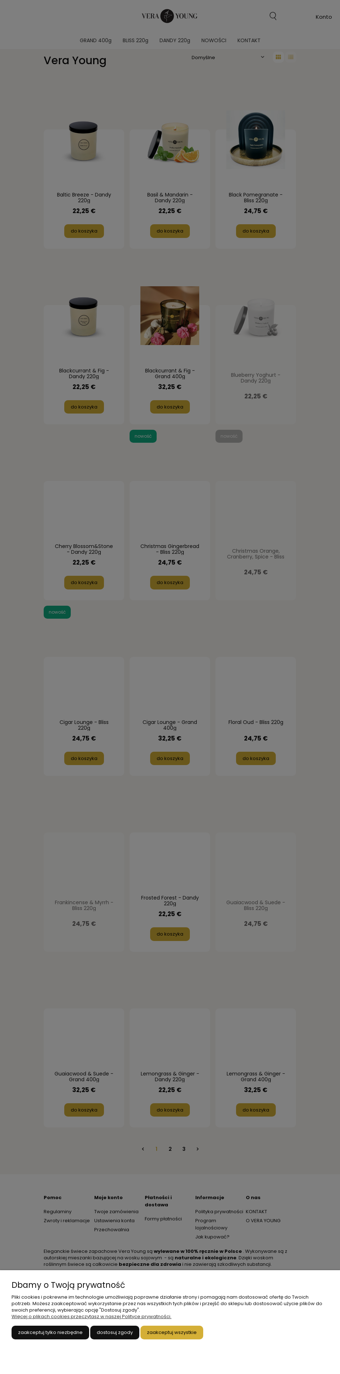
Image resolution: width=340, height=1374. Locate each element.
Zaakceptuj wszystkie (172, 1332)
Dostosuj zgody (115, 1332)
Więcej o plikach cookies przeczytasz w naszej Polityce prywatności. (91, 1316)
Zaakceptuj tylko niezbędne (50, 1332)
